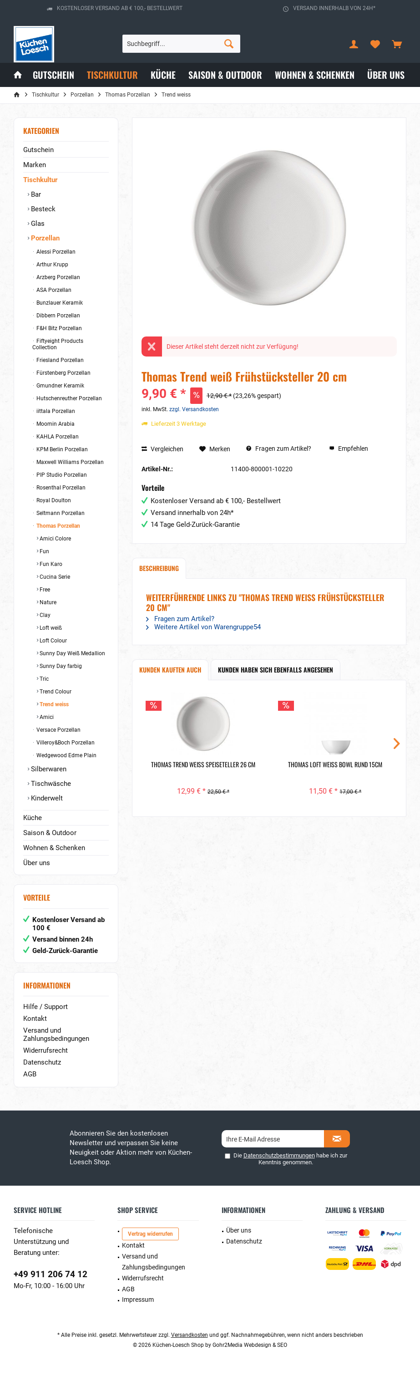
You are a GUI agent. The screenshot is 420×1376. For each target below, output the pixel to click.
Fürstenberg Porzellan (63, 373)
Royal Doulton (53, 500)
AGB (29, 1074)
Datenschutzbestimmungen (279, 1155)
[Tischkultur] (112, 75)
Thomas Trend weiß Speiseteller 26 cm (203, 764)
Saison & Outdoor (49, 833)
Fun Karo (50, 564)
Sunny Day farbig (60, 666)
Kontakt (35, 1018)
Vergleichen (162, 449)
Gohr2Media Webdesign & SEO (250, 1345)
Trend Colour (54, 691)
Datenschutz (42, 1062)
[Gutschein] (53, 75)
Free (44, 589)
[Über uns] (386, 75)
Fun (43, 551)
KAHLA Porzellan (57, 436)
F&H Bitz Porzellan (58, 328)
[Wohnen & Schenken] (314, 75)
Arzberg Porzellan (57, 277)
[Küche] (163, 75)
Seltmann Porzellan (60, 513)
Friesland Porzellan (59, 360)
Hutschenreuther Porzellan (68, 398)
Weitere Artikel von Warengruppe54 (203, 627)
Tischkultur (40, 180)
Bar (35, 194)
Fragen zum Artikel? (278, 448)
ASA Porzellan (53, 290)
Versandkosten (189, 1335)
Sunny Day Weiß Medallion (71, 653)
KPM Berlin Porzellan (61, 449)
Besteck (42, 209)
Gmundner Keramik (59, 385)
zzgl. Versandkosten (194, 409)
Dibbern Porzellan (57, 315)
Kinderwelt (46, 798)
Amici (46, 717)
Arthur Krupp (51, 264)
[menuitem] (396, 44)
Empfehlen (348, 448)
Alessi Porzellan (55, 252)
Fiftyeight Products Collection (57, 344)
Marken (34, 165)
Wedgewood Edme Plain (65, 755)
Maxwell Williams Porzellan (69, 462)
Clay (44, 615)
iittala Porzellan (55, 411)
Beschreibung (159, 568)
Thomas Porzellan (57, 526)
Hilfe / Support (45, 1007)
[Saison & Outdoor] (225, 75)
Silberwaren (47, 769)
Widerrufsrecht (45, 1050)
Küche (32, 818)
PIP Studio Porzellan (61, 475)
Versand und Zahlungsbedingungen (56, 1034)
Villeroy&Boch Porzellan (65, 742)
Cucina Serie (54, 577)
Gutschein (38, 150)
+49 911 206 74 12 (50, 1274)
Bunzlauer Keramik (59, 303)
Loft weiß (50, 628)
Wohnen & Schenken (54, 848)
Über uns (36, 863)
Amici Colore (54, 538)
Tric (43, 679)
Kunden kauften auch (170, 669)
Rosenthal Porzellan (60, 487)
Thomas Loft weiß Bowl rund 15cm (335, 764)
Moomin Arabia (55, 424)
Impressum (138, 1299)
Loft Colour (52, 640)
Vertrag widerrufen (150, 1234)
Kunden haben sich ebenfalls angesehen (275, 669)
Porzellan (44, 238)
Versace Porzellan (58, 730)
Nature (47, 602)
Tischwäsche (50, 784)
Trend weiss (53, 704)
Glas (37, 223)
